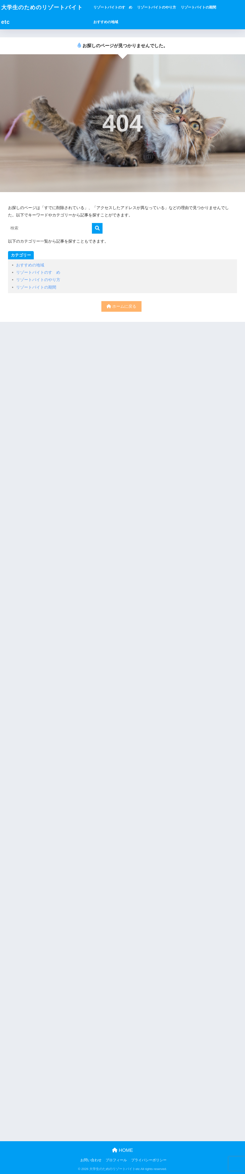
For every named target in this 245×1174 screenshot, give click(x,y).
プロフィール (116, 1160)
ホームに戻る (121, 306)
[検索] (97, 228)
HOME (122, 1150)
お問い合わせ (91, 1160)
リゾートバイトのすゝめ (112, 7)
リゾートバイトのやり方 (156, 7)
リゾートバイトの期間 (198, 7)
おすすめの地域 (105, 22)
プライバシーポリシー (149, 1160)
